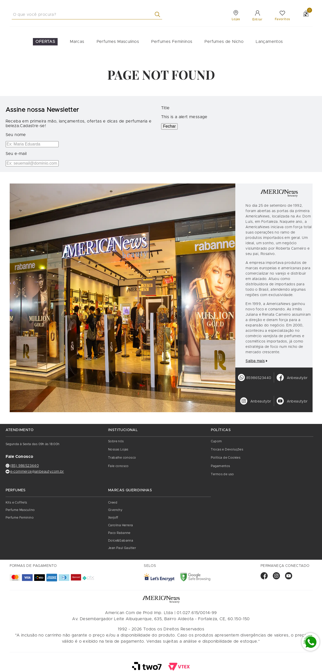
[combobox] (87, 14)
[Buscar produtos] (158, 14)
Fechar (169, 126)
